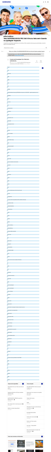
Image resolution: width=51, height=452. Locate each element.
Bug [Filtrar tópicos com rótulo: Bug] (8, 187)
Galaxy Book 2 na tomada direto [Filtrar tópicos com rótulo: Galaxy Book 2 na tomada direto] (12, 310)
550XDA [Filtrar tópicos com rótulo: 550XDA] (8, 89)
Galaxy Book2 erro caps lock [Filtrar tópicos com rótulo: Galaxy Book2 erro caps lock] (11, 329)
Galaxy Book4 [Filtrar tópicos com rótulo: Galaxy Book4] (9, 332)
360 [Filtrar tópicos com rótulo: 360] (8, 86)
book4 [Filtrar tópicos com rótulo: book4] (8, 177)
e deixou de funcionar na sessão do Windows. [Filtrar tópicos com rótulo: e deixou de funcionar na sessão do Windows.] (14, 259)
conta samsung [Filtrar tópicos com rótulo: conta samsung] (9, 209)
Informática (9, 389)
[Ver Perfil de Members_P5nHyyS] (14, 62)
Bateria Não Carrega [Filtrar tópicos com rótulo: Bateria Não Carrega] (10, 139)
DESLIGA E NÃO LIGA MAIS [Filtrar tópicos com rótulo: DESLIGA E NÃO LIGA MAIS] (11, 231)
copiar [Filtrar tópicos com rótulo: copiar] (8, 215)
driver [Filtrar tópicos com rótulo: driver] (8, 253)
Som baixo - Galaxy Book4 (31, 425)
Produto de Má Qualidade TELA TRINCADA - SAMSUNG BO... (20, 60)
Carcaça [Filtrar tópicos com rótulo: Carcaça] (8, 193)
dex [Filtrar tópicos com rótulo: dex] (7, 237)
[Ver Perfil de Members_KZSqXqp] (26, 63)
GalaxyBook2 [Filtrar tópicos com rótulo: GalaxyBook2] (9, 341)
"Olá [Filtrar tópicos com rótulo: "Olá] (8, 70)
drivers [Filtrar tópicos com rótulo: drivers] (8, 256)
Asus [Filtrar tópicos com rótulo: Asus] (8, 114)
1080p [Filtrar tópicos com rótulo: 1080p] (8, 79)
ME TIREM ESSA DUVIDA (31, 412)
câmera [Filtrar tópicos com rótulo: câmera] (8, 218)
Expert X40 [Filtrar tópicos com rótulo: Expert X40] (9, 278)
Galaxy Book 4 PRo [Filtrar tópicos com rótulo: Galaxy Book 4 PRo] (10, 316)
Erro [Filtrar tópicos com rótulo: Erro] (8, 269)
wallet (28, 402)
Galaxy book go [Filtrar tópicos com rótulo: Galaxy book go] (9, 322)
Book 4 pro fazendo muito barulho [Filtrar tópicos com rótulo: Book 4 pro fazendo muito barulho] (12, 161)
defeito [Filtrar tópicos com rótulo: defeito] (8, 221)
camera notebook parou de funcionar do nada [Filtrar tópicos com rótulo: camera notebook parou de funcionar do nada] (14, 190)
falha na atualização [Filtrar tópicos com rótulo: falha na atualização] (10, 288)
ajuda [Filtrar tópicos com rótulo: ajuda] (8, 98)
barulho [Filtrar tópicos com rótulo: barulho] (8, 130)
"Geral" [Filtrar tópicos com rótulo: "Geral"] (8, 67)
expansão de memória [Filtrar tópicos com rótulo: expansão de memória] (10, 275)
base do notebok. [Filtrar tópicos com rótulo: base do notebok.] (10, 133)
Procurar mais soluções (35, 383)
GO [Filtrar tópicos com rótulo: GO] (7, 348)
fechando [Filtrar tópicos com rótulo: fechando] (8, 294)
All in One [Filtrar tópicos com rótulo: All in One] (8, 101)
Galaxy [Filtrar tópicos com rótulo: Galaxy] (8, 297)
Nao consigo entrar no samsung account (15, 403)
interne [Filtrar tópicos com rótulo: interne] (8, 379)
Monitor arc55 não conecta (31, 421)
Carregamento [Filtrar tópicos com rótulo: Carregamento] (9, 196)
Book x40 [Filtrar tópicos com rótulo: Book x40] (8, 165)
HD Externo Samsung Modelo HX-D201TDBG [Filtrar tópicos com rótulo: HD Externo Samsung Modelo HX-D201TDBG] (14, 357)
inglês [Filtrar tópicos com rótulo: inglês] (8, 376)
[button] (12, 444)
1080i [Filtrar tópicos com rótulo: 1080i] (8, 76)
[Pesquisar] (25, 47)
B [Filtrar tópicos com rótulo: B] (7, 127)
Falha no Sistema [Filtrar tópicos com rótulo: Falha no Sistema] (10, 291)
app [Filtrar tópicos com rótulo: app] (8, 105)
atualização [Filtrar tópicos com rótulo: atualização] (9, 120)
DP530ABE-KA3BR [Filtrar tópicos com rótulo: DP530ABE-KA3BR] (10, 250)
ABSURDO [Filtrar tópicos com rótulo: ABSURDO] (9, 95)
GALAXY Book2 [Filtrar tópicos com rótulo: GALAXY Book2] (9, 326)
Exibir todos (25, 436)
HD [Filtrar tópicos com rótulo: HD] (7, 354)
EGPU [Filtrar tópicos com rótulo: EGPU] (8, 266)
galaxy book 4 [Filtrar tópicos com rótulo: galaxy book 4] (9, 313)
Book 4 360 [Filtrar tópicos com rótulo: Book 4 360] (9, 158)
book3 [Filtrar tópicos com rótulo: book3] (8, 171)
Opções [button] (48, 51)
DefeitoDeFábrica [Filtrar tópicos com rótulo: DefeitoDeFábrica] (10, 228)
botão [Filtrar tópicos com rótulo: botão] (8, 180)
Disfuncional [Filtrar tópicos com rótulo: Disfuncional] (9, 240)
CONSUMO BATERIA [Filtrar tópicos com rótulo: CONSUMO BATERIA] (10, 206)
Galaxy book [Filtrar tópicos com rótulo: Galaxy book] (9, 300)
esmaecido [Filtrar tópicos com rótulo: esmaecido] (9, 272)
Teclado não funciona (30, 398)
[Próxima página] (42, 68)
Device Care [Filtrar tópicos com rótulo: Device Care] (9, 234)
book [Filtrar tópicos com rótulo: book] (8, 152)
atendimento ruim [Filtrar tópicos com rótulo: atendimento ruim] (10, 117)
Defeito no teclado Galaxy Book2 (14, 408)
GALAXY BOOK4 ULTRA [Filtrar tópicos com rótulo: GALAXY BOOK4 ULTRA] (11, 335)
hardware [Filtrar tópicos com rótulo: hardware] (8, 351)
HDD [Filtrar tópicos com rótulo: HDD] (8, 360)
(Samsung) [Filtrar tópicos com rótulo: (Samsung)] (9, 73)
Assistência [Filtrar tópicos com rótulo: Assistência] (9, 111)
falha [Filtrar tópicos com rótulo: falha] (8, 281)
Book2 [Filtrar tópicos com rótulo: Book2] (8, 168)
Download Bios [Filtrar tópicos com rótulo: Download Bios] (9, 247)
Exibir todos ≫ (16, 383)
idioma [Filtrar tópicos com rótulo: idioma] (8, 370)
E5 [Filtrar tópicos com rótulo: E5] (7, 262)
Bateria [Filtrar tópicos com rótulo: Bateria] (8, 136)
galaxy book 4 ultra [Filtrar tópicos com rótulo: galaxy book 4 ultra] (10, 319)
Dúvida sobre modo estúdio (32, 416)
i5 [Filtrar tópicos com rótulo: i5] (7, 367)
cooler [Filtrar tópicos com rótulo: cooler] (8, 212)
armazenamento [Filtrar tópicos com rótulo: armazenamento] (9, 108)
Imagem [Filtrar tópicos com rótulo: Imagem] (8, 373)
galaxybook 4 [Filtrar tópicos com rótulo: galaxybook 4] (9, 338)
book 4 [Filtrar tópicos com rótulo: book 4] (8, 155)
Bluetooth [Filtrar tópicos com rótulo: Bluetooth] (9, 149)
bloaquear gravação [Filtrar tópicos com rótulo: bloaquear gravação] (10, 146)
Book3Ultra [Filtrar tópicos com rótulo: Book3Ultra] (9, 174)
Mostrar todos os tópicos (19, 55)
